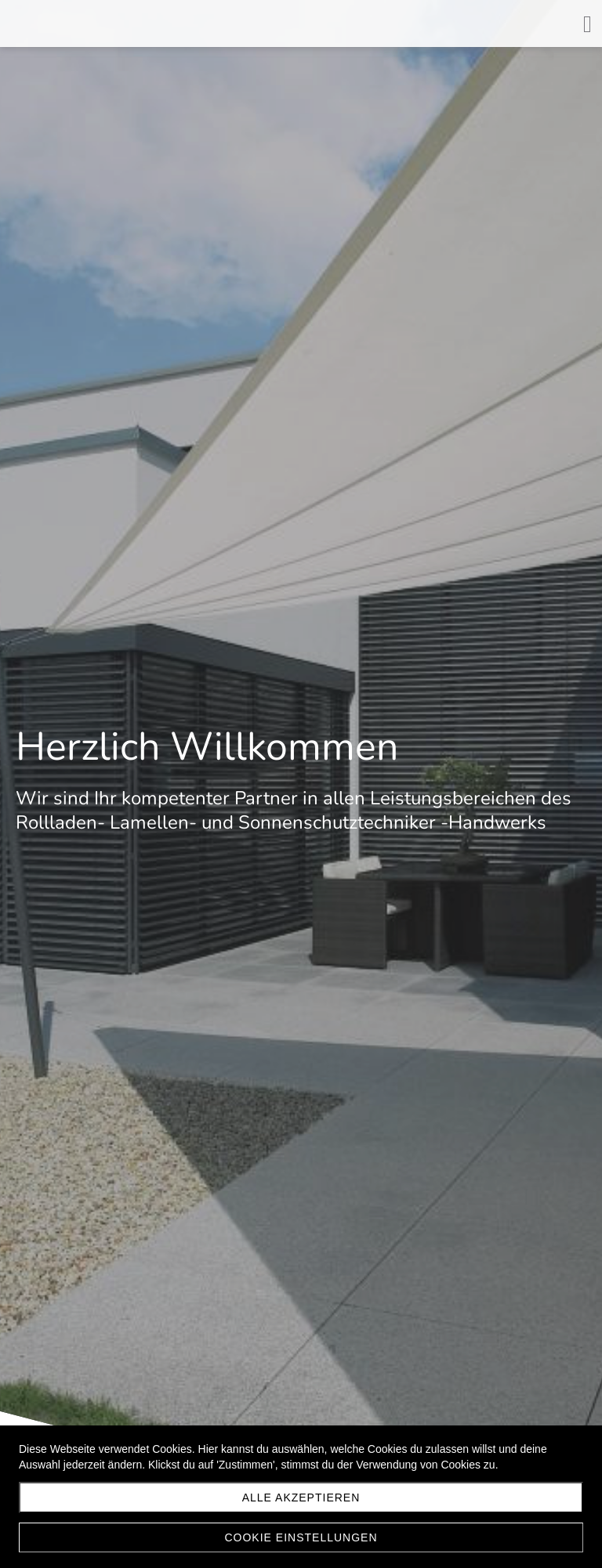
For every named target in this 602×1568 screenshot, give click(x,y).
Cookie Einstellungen (300, 1537)
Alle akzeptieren (301, 1497)
